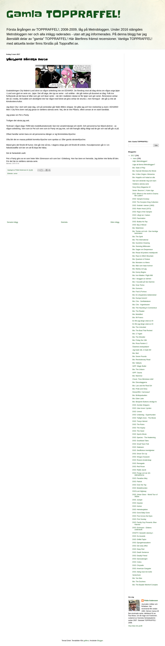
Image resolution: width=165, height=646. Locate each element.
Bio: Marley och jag (139, 269)
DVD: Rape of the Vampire (142, 212)
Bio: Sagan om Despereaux (142, 249)
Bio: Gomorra (137, 288)
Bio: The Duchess (139, 582)
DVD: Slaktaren (138, 447)
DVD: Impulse (137, 503)
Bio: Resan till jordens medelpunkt (145, 253)
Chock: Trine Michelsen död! (142, 379)
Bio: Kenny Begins (139, 272)
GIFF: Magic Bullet (139, 366)
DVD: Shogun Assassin (141, 457)
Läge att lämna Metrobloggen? (143, 165)
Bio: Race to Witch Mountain (142, 256)
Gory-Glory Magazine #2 (141, 187)
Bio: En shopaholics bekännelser (144, 295)
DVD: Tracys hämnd (139, 421)
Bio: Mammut (137, 376)
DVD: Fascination (138, 218)
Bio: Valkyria (137, 363)
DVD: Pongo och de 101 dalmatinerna (141, 474)
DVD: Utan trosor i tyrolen (141, 408)
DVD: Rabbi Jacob (139, 470)
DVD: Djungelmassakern (141, 543)
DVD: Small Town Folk (140, 444)
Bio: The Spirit (137, 237)
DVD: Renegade (138, 463)
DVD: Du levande (138, 536)
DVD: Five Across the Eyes (142, 516)
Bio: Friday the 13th (139, 340)
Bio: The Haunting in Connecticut (144, 308)
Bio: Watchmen (138, 228)
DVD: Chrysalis (138, 565)
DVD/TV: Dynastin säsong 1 (142, 533)
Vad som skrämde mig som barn (144, 181)
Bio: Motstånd (137, 314)
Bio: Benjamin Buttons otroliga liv (144, 402)
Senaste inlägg (12, 222)
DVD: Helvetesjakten (140, 510)
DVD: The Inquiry (138, 428)
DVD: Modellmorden (139, 488)
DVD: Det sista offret (140, 546)
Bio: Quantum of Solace (141, 259)
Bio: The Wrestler (138, 337)
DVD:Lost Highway (139, 491)
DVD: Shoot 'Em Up (139, 454)
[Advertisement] (63, 198)
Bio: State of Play (138, 168)
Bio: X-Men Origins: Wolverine (143, 174)
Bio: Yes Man (137, 578)
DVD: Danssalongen (140, 559)
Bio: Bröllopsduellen (139, 395)
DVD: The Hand (138, 431)
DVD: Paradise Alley (139, 478)
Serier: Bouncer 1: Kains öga (143, 190)
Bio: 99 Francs (137, 317)
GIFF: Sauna (137, 373)
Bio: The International (140, 240)
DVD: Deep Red (138, 549)
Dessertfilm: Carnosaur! (141, 392)
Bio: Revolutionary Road (141, 360)
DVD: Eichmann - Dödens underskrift (141, 529)
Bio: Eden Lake (138, 399)
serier (15, 173)
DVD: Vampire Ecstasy (140, 199)
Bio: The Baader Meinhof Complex (145, 585)
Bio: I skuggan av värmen (141, 279)
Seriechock (136, 575)
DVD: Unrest (137, 412)
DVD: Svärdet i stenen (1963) (143, 205)
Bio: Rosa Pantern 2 (139, 343)
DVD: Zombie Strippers (140, 405)
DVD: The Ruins (138, 424)
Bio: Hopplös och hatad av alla (143, 177)
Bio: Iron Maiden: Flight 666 (142, 275)
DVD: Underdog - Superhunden (144, 415)
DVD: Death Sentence (140, 552)
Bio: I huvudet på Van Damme (143, 282)
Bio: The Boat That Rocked (142, 331)
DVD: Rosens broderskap (141, 460)
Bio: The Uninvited (139, 327)
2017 (133, 156)
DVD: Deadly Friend (139, 556)
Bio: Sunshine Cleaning (141, 243)
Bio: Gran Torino (138, 285)
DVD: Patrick (137, 482)
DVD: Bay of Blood (139, 225)
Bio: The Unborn (138, 369)
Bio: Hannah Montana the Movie (144, 171)
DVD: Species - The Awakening (144, 437)
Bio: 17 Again (137, 334)
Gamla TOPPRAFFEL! (63, 14)
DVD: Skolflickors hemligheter (143, 450)
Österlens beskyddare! (140, 347)
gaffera (86, 641)
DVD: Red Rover (138, 467)
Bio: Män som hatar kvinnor (142, 266)
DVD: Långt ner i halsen (141, 215)
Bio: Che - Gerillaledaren (141, 301)
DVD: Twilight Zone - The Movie (144, 418)
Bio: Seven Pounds (139, 356)
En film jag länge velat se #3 (142, 324)
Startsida (64, 222)
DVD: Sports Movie (139, 434)
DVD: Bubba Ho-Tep (140, 222)
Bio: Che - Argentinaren (141, 305)
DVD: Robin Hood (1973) (141, 209)
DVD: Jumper (137, 500)
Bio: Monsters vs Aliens (141, 262)
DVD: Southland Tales (140, 441)
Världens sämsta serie (140, 184)
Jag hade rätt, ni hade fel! (141, 350)
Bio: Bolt (135, 353)
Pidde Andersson (151, 601)
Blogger (100, 641)
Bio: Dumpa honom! (139, 298)
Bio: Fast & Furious (139, 292)
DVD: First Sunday (139, 519)
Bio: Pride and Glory (139, 389)
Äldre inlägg (115, 222)
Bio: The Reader (138, 311)
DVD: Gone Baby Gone (141, 513)
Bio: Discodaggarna (139, 382)
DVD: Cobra (136, 562)
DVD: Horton (137, 506)
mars (135, 158)
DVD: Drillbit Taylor (139, 539)
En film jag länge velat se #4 (142, 321)
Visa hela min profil (135, 626)
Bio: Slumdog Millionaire (141, 246)
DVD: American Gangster (141, 569)
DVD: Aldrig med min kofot (142, 572)
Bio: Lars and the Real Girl (142, 386)
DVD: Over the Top (139, 485)
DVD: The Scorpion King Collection (145, 202)
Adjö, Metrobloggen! (139, 161)
